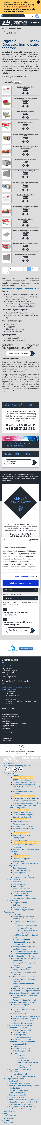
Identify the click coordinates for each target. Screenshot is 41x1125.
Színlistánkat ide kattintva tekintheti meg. (21, 444)
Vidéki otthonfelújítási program (21, 1109)
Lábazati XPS (14, 852)
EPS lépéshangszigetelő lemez (25, 954)
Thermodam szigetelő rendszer (26, 798)
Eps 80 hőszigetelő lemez (23, 916)
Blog (6, 1113)
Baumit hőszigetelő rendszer (25, 805)
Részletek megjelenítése (24, 576)
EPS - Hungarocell (16, 775)
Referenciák (9, 1118)
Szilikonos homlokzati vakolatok (25, 1018)
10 (3, 273)
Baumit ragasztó (20, 868)
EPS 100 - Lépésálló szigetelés (25, 782)
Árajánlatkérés (14, 1081)
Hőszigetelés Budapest (10, 714)
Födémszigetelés (20, 840)
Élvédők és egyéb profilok (23, 910)
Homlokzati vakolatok (17, 1014)
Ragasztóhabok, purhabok (23, 877)
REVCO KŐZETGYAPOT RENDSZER (26, 849)
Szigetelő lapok (15, 914)
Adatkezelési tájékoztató (10, 716)
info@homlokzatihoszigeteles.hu (17, 766)
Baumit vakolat (19, 884)
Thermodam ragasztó (22, 870)
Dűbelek (16, 905)
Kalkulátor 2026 (10, 1111)
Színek (7, 1120)
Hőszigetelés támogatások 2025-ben (24, 1102)
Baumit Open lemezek (22, 817)
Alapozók (17, 882)
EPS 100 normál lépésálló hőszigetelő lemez (27, 927)
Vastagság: (8, 82)
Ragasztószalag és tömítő (28, 1065)
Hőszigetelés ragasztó (18, 1028)
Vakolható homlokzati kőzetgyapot (22, 836)
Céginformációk (7, 719)
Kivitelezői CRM (7, 738)
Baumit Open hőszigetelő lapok (26, 951)
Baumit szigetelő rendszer (23, 828)
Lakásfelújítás (14, 1088)
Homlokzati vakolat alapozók (20, 1025)
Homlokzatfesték (20, 1074)
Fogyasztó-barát (8, 726)
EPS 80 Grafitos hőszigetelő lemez (27, 919)
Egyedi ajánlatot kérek (19, 353)
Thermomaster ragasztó (23, 875)
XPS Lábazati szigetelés (22, 940)
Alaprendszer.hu (7, 741)
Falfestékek (13, 1072)
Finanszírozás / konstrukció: (13, 595)
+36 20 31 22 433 (20, 428)
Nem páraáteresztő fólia (27, 1062)
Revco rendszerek (20, 824)
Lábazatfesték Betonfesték (24, 1076)
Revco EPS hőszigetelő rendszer (26, 988)
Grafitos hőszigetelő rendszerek (22, 956)
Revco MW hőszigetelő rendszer (26, 1000)
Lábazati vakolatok (20, 893)
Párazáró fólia (23, 1060)
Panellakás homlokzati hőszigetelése (24, 1086)
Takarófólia (22, 1067)
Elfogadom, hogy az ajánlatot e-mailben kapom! (18, 623)
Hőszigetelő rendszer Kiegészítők (22, 1042)
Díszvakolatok (14, 879)
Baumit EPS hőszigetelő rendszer (26, 991)
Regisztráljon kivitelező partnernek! (14, 723)
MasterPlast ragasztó (22, 1037)
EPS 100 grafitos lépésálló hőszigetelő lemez (27, 931)
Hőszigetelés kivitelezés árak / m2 (22, 1106)
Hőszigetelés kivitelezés (14, 1079)
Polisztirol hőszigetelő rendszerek (22, 977)
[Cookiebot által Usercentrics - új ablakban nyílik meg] (29, 540)
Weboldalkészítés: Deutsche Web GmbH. (20, 754)
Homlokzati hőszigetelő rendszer (17, 289)
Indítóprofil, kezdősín (21, 907)
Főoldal (4, 28)
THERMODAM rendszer (22, 821)
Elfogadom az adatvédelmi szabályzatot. (16, 613)
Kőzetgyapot (14, 831)
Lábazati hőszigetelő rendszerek (22, 1002)
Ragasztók (13, 865)
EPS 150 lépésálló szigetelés (24, 784)
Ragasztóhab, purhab (22, 1039)
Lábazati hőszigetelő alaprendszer (21, 859)
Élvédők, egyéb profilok (22, 1051)
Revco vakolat (19, 886)
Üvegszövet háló (20, 902)
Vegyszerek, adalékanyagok (24, 898)
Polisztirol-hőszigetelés (18, 1090)
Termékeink (6, 728)
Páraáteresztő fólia (25, 1058)
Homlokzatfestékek (21, 896)
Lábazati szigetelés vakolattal (25, 863)
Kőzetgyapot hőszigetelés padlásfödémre (24, 948)
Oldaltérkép (6, 721)
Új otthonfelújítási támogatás (21, 1104)
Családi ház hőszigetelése (19, 1083)
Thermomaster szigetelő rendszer (27, 803)
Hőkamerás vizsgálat (17, 1097)
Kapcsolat (8, 1123)
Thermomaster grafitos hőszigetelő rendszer (22, 968)
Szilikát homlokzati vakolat (23, 1021)
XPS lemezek (18, 854)
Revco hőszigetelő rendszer (24, 801)
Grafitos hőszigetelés (17, 1092)
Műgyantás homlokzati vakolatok (26, 1016)
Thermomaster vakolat (22, 891)
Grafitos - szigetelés (17, 808)
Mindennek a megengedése (20, 583)
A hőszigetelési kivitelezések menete (24, 1099)
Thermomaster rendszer (23, 826)
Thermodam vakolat (21, 889)
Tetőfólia (21, 1055)
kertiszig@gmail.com (9, 677)
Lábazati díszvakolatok (22, 1023)
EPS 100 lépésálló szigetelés (24, 814)
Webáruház (9, 912)
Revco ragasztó (19, 872)
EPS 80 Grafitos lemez (22, 812)
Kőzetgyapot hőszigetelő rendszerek (24, 993)
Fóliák (15, 1053)
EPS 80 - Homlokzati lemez (24, 780)
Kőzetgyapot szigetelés (18, 1095)
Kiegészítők (13, 900)
